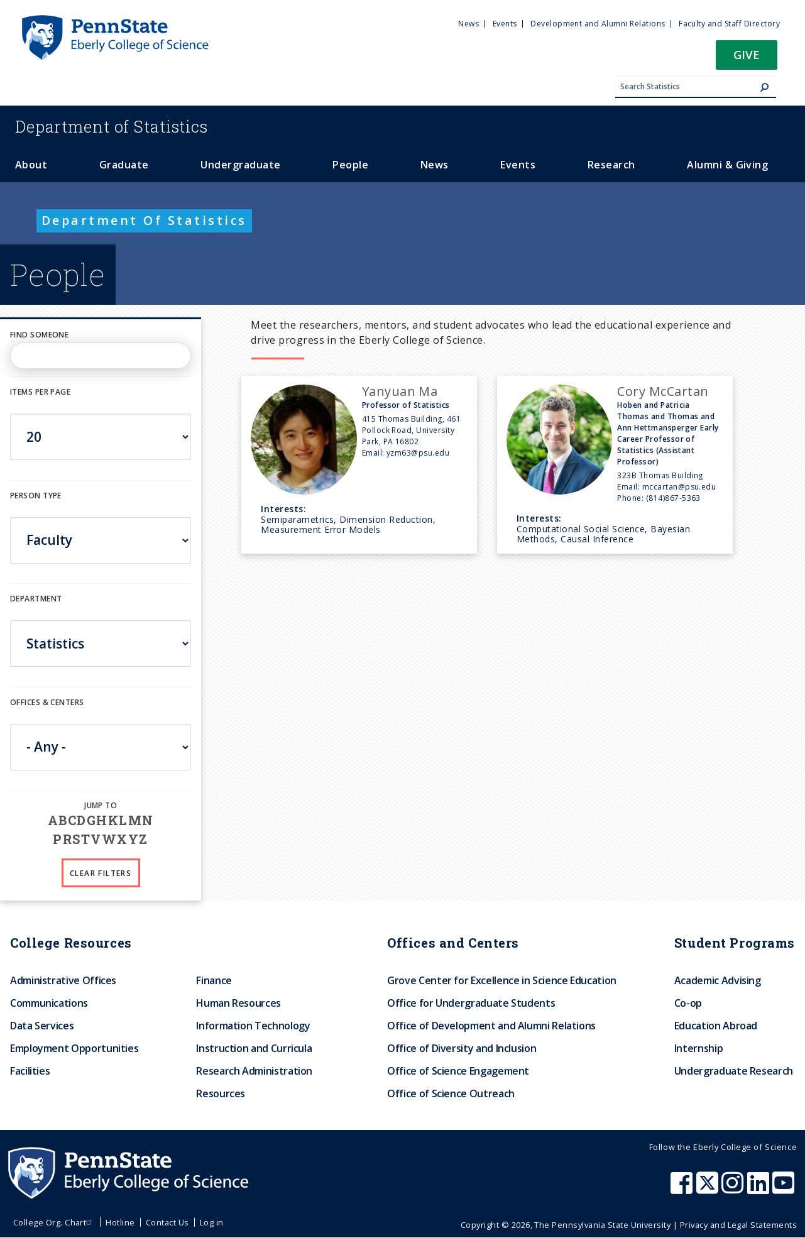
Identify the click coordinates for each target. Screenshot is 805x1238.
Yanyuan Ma (400, 391)
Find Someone (39, 334)
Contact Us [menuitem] (167, 1222)
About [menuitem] (31, 165)
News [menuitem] (468, 23)
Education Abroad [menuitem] (715, 1026)
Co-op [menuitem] (688, 1003)
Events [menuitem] (505, 23)
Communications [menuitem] (49, 1003)
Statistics (111, 126)
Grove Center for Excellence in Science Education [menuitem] (501, 980)
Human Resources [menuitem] (238, 1003)
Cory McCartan (662, 391)
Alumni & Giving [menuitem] (727, 165)
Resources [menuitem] (220, 1093)
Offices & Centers (47, 702)
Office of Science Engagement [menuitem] (458, 1071)
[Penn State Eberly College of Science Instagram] (734, 1189)
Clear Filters (100, 873)
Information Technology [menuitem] (253, 1026)
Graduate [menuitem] (124, 165)
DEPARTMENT (36, 598)
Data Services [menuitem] (42, 1026)
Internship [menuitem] (698, 1048)
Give (746, 54)
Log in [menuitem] (212, 1222)
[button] (746, 58)
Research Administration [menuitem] (254, 1071)
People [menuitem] (350, 165)
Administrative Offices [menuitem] (63, 980)
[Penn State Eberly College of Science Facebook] (683, 1189)
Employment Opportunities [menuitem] (74, 1048)
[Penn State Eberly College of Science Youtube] (784, 1189)
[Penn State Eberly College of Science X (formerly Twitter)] (708, 1189)
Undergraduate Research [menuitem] (733, 1071)
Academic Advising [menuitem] (717, 980)
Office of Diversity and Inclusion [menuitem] (461, 1048)
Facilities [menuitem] (30, 1071)
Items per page (40, 391)
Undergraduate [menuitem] (240, 165)
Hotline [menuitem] (120, 1222)
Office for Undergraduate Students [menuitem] (471, 1003)
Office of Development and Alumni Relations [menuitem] (491, 1026)
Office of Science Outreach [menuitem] (451, 1093)
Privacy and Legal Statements (738, 1224)
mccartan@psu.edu (679, 486)
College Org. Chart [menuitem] (54, 1222)
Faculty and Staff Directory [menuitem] (729, 23)
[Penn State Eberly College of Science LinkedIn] (759, 1189)
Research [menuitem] (611, 165)
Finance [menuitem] (213, 980)
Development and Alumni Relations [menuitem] (597, 23)
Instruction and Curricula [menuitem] (254, 1048)
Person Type (36, 495)
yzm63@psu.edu (417, 452)
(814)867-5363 (673, 498)
